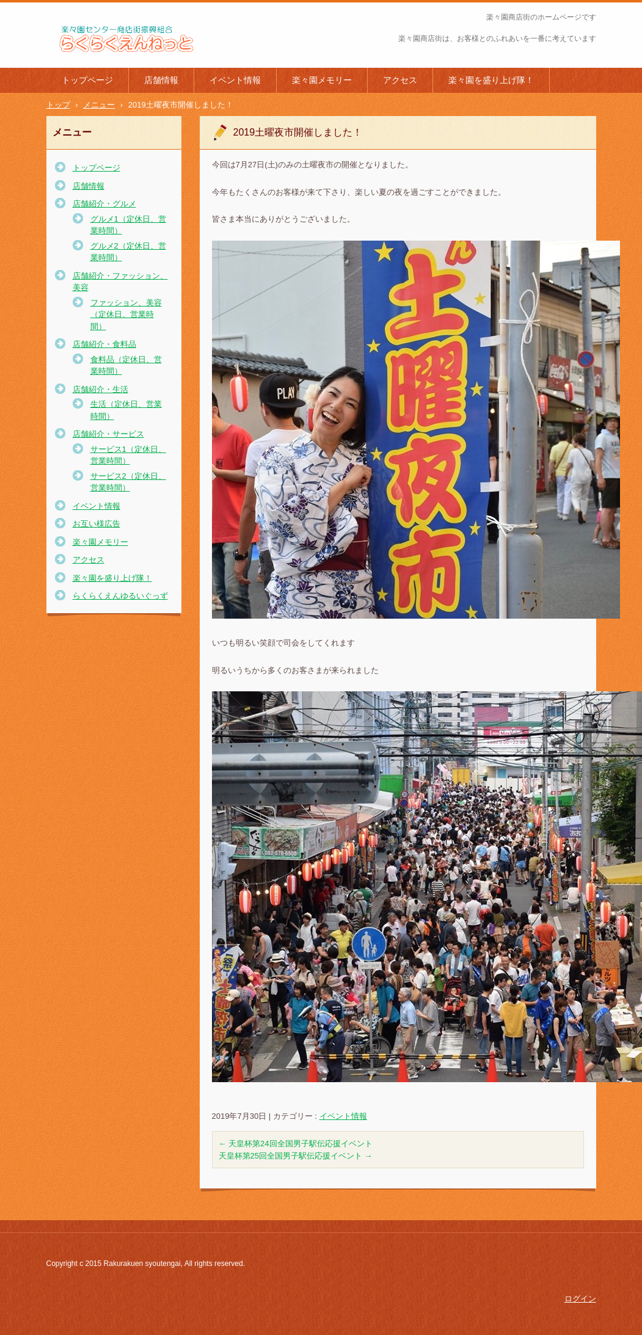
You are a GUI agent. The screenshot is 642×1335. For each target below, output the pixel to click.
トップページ (87, 80)
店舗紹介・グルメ (104, 203)
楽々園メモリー (322, 80)
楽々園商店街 (79, 60)
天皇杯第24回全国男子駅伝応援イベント (296, 1143)
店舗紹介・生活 (100, 389)
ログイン (580, 1298)
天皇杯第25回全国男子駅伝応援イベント (296, 1155)
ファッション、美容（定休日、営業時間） (126, 314)
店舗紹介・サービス (108, 433)
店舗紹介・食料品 (104, 344)
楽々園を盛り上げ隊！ (491, 80)
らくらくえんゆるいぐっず (120, 595)
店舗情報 (161, 80)
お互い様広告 (96, 523)
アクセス (400, 80)
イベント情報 (235, 80)
